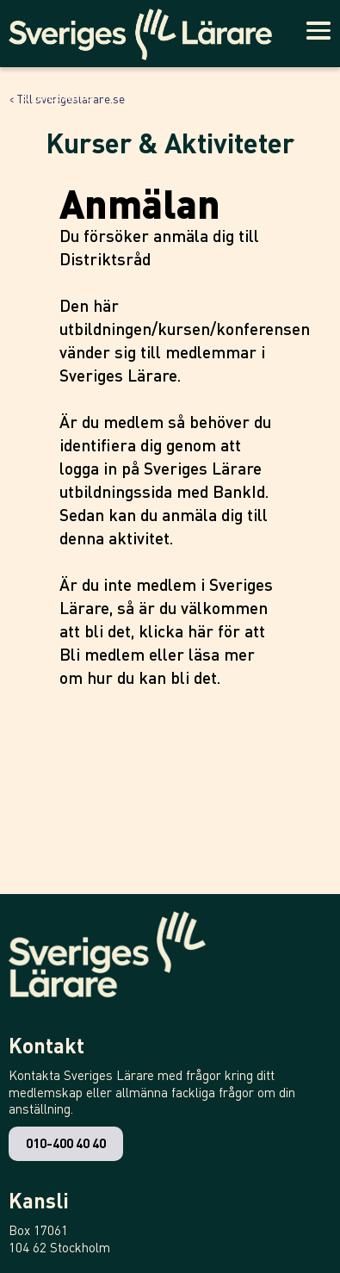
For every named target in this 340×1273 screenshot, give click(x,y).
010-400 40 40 (66, 1143)
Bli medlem (102, 654)
